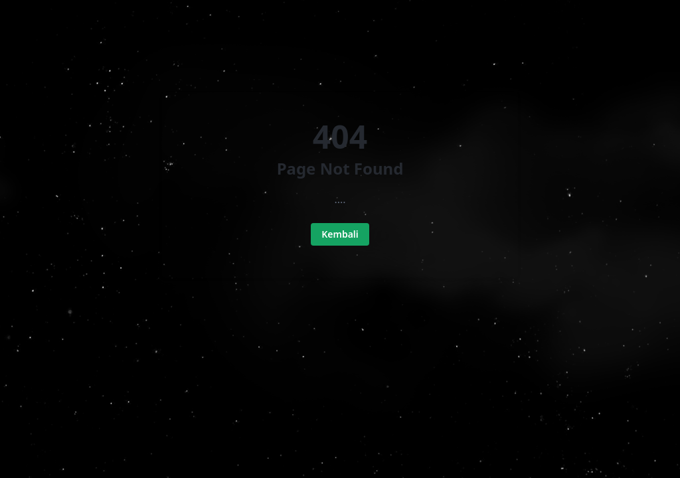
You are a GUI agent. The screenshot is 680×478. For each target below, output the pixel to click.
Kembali (340, 234)
